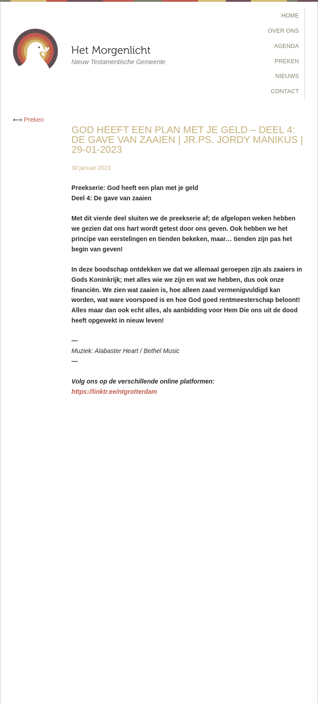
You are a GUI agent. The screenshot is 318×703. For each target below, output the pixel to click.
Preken (286, 61)
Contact (285, 91)
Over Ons (283, 30)
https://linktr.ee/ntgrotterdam (114, 391)
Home (290, 15)
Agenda (286, 46)
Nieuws (287, 76)
